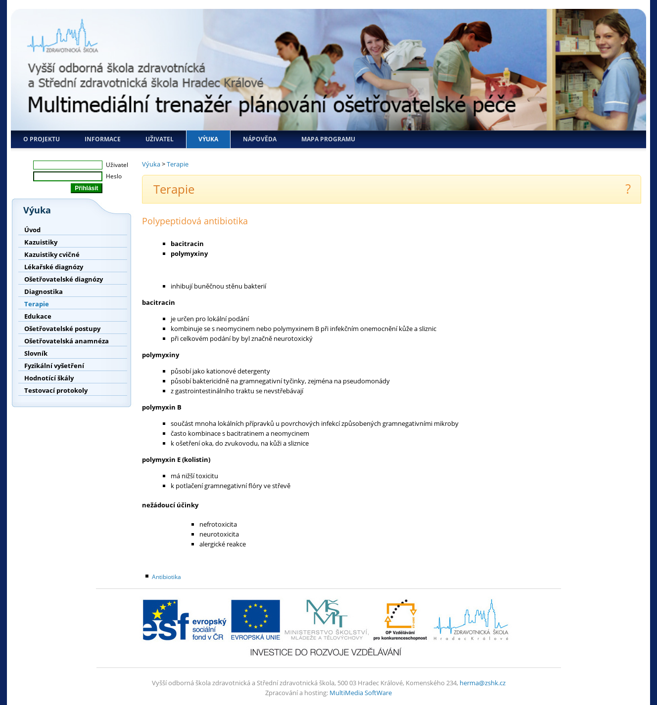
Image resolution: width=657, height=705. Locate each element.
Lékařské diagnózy (53, 266)
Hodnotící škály (49, 377)
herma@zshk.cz (483, 682)
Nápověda (260, 139)
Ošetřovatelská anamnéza (66, 340)
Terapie (36, 303)
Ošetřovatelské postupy (62, 328)
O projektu (41, 139)
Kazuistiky (40, 242)
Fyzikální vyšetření (54, 365)
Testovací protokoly (56, 390)
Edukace (37, 316)
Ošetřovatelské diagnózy (63, 279)
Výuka (208, 139)
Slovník (35, 353)
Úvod (32, 229)
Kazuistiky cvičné (52, 254)
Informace (103, 139)
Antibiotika (166, 577)
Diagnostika (43, 291)
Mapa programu (328, 139)
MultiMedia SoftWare (360, 692)
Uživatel (159, 139)
